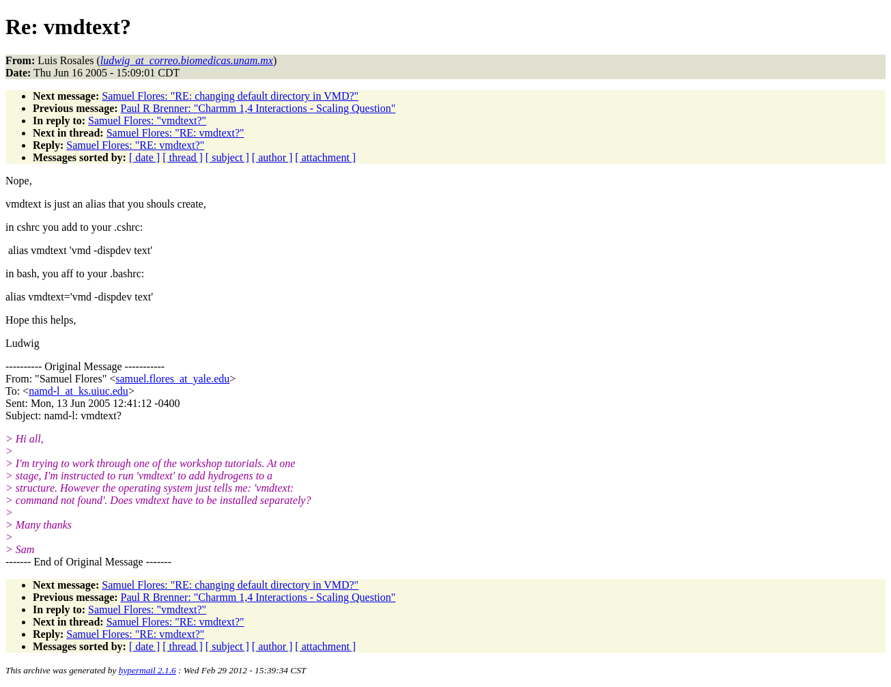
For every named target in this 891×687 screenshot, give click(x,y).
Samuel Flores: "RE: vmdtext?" (175, 133)
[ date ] (144, 157)
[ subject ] (227, 157)
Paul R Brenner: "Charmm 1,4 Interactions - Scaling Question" (258, 108)
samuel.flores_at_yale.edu (172, 378)
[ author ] (272, 157)
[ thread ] (182, 157)
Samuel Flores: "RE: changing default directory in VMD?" (230, 96)
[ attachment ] (325, 157)
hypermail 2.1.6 (147, 670)
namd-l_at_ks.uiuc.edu (78, 391)
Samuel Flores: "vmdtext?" (147, 120)
